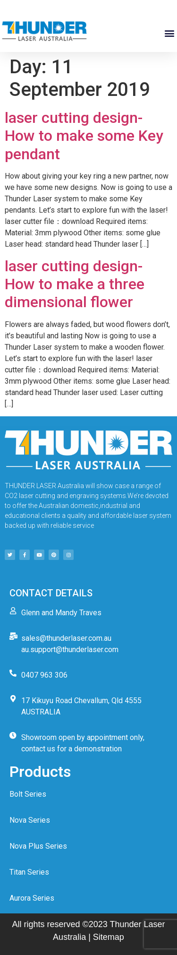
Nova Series (29, 820)
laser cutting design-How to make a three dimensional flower (74, 284)
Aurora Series (31, 898)
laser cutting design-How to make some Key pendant (84, 136)
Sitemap (108, 937)
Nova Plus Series (38, 846)
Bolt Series (27, 794)
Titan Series (29, 872)
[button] (169, 33)
